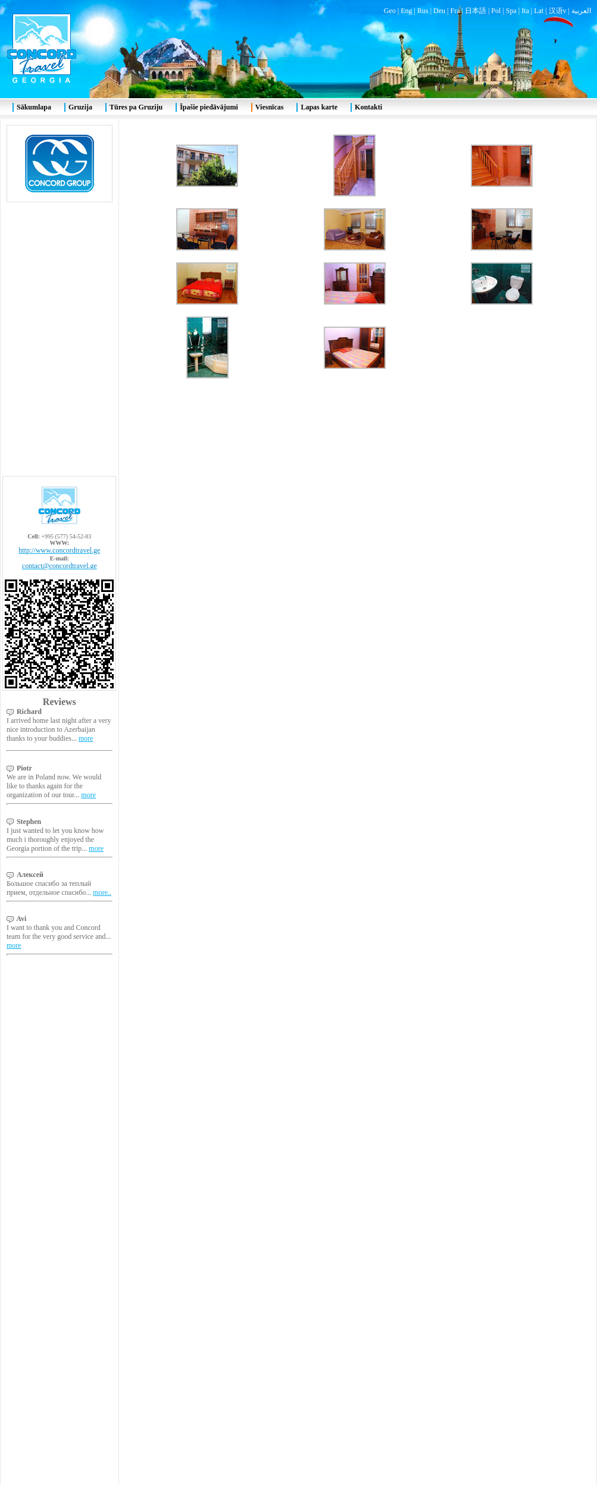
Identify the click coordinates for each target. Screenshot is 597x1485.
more (86, 259)
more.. (102, 413)
